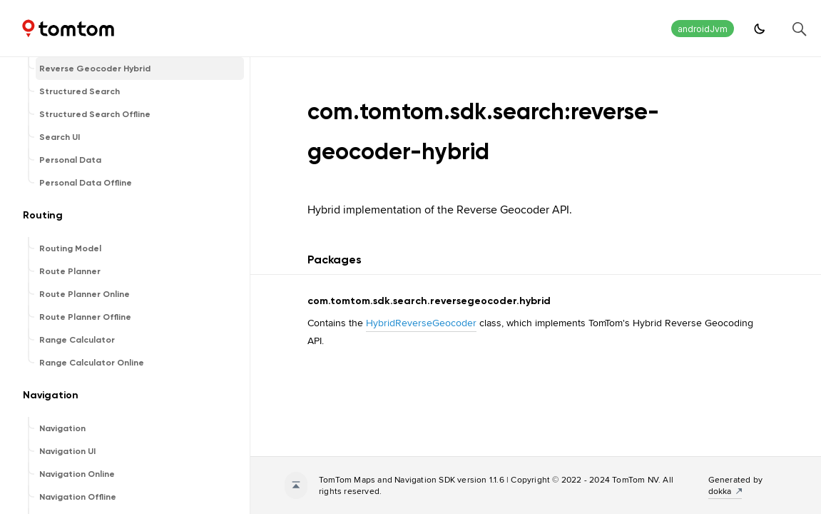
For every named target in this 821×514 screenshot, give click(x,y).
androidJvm (703, 29)
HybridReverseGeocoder (421, 323)
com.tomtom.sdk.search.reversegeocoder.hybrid (429, 301)
